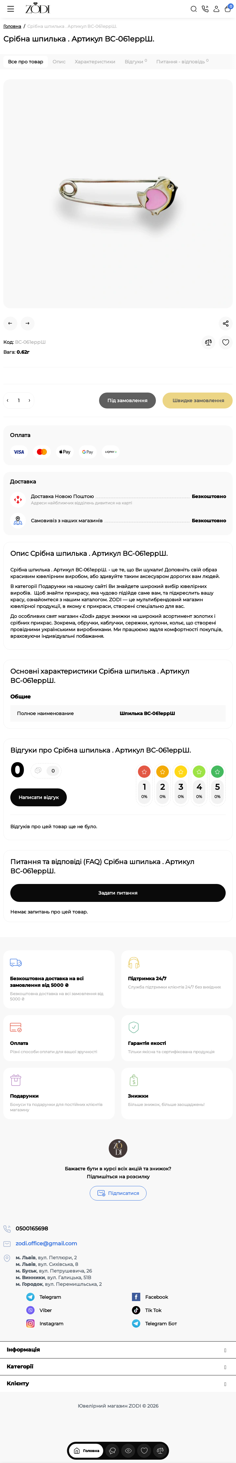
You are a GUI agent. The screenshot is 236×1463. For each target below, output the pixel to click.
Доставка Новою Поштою (62, 496)
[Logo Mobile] (38, 9)
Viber (39, 1310)
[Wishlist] (226, 342)
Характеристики (95, 62)
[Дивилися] (112, 1450)
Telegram (43, 1297)
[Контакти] (205, 9)
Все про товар (25, 62)
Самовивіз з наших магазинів (67, 521)
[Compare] (208, 342)
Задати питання (118, 893)
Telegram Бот (154, 1323)
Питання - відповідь (182, 61)
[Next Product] (28, 323)
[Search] (194, 9)
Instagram (44, 1323)
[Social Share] (226, 323)
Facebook (150, 1297)
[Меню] (10, 9)
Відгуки (136, 61)
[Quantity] (18, 400)
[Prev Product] (10, 323)
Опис (59, 62)
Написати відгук (39, 797)
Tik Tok (146, 1310)
